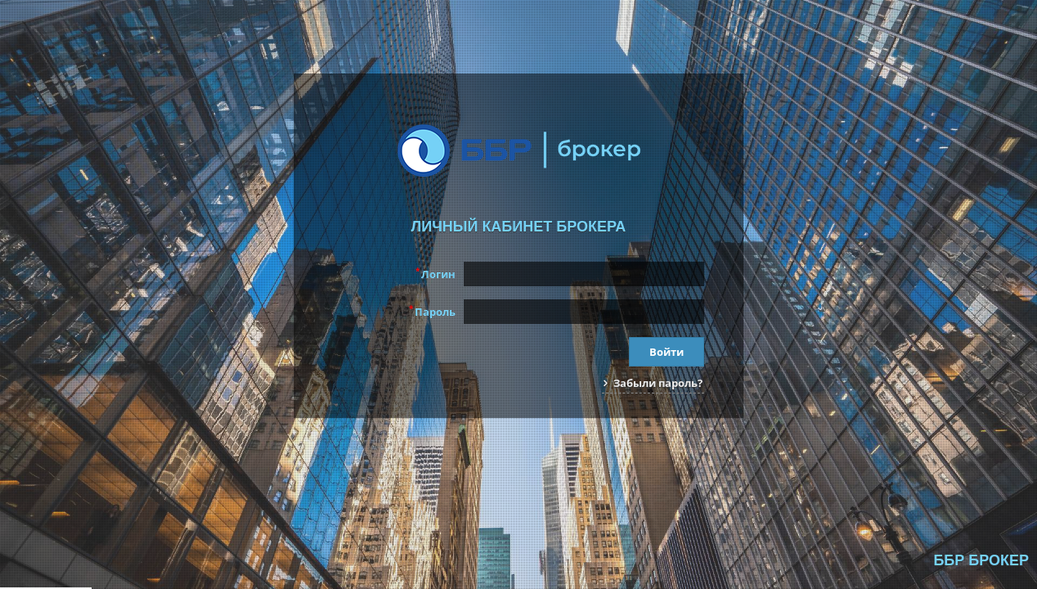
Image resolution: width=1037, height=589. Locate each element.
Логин (435, 273)
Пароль (432, 311)
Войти (666, 351)
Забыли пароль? (653, 382)
